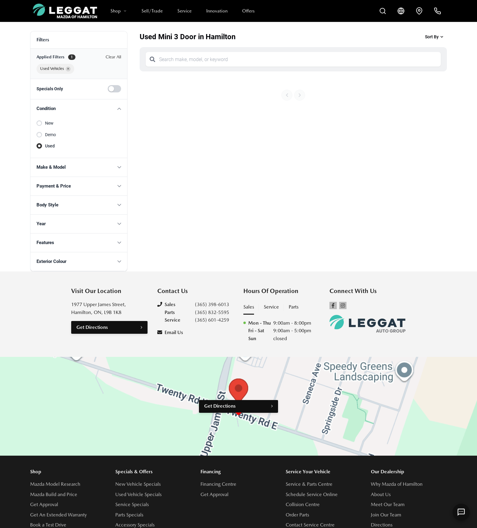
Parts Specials (129, 515)
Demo (50, 134)
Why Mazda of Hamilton (397, 484)
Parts (293, 307)
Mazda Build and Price (53, 494)
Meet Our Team (388, 504)
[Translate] (401, 11)
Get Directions (92, 327)
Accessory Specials (135, 525)
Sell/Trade (152, 11)
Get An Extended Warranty (58, 515)
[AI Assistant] (461, 512)
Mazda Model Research (55, 484)
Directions (381, 525)
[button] (78, 108)
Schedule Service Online (312, 494)
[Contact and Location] (419, 11)
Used (50, 145)
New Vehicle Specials (138, 484)
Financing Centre (218, 484)
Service (184, 11)
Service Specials (132, 504)
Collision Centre (303, 504)
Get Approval (44, 504)
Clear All (113, 56)
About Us (381, 494)
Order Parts (297, 515)
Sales (248, 307)
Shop (118, 11)
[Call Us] (437, 11)
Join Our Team (386, 515)
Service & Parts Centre (309, 484)
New (49, 123)
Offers (248, 11)
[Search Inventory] (382, 11)
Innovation (217, 11)
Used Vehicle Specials (138, 494)
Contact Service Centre (310, 525)
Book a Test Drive (48, 525)
